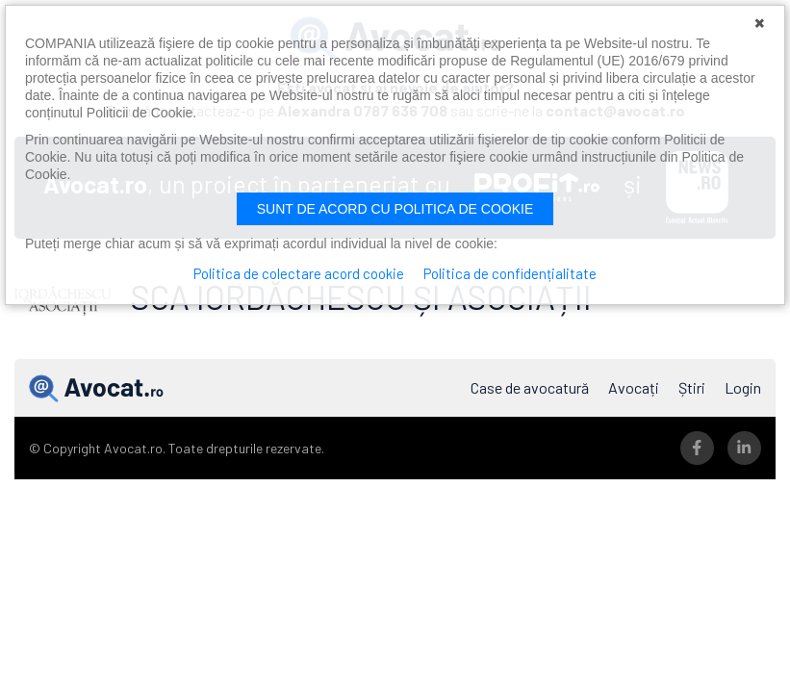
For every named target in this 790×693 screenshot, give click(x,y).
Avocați (633, 387)
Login (743, 387)
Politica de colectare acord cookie (298, 273)
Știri (691, 387)
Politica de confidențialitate (510, 273)
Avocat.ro (96, 387)
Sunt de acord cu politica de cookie (395, 209)
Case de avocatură (530, 387)
